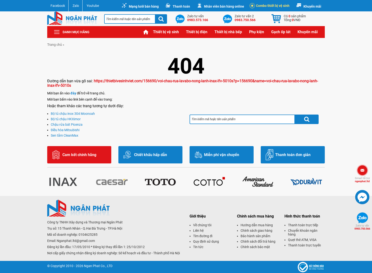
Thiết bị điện (196, 32)
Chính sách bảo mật (255, 247)
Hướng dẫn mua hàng (257, 225)
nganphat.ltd (362, 180)
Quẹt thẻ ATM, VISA (302, 240)
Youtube (93, 6)
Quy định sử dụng (206, 241)
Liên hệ (198, 230)
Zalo (76, 6)
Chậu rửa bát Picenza (67, 124)
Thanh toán (181, 6)
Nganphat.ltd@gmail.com (76, 241)
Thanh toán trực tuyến (304, 245)
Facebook (58, 6)
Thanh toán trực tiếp (303, 225)
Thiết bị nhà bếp (228, 32)
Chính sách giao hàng (256, 230)
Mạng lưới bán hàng (144, 6)
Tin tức (198, 247)
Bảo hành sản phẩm (255, 236)
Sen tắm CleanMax (64, 135)
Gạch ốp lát (280, 32)
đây (73, 93)
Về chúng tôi (202, 225)
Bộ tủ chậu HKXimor (66, 119)
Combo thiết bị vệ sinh (270, 6)
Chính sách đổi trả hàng (258, 241)
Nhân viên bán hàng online (224, 6)
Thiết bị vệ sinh (166, 32)
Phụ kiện (256, 32)
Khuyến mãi (312, 6)
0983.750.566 (362, 227)
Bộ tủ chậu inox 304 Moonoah (73, 114)
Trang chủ (145, 32)
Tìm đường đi (202, 236)
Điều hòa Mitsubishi (65, 130)
